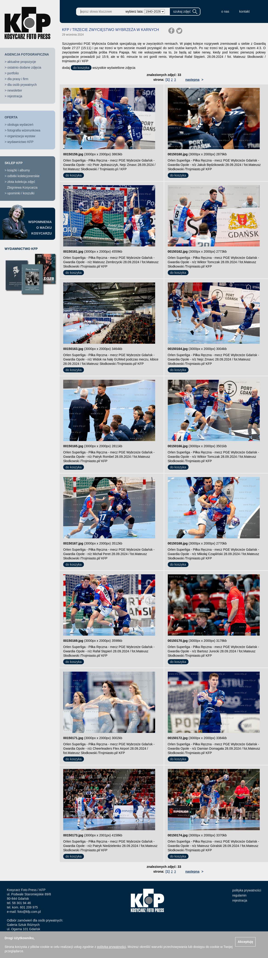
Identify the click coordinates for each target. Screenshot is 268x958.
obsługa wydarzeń (20, 124)
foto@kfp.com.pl (29, 911)
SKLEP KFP (14, 163)
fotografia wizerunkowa (23, 130)
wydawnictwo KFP (20, 142)
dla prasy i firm (17, 79)
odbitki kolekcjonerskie (23, 176)
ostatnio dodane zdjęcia (24, 67)
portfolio (13, 73)
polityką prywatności (111, 947)
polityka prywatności (246, 890)
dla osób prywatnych (22, 85)
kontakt (244, 11)
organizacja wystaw (21, 136)
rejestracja (14, 96)
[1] (168, 79)
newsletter (14, 90)
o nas (225, 11)
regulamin (239, 895)
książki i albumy (18, 170)
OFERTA (11, 117)
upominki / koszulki (20, 193)
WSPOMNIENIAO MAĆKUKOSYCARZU (40, 227)
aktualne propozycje (21, 62)
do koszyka (81, 68)
